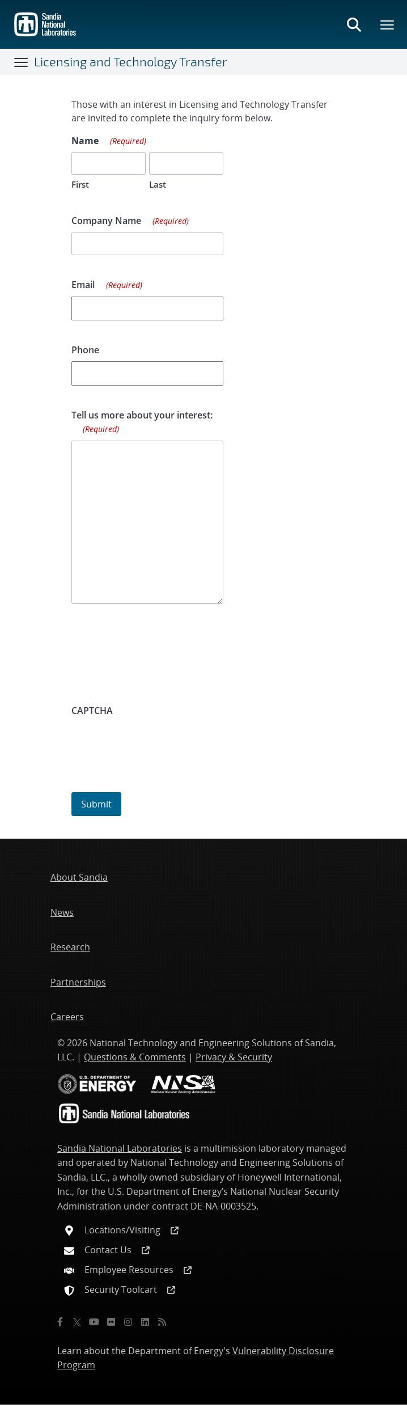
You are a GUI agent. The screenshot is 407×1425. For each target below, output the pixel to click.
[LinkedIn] (145, 1321)
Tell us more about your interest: (142, 422)
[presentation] (157, 744)
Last (157, 184)
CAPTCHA (92, 710)
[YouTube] (94, 1321)
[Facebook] (60, 1321)
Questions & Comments (135, 1057)
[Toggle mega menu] (387, 24)
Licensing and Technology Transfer (130, 61)
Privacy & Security (234, 1057)
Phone (85, 350)
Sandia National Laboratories (119, 1148)
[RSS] (162, 1321)
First (80, 184)
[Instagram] (128, 1321)
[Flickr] (111, 1321)
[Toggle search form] (353, 24)
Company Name (130, 221)
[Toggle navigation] (21, 61)
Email (106, 285)
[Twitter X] (77, 1321)
